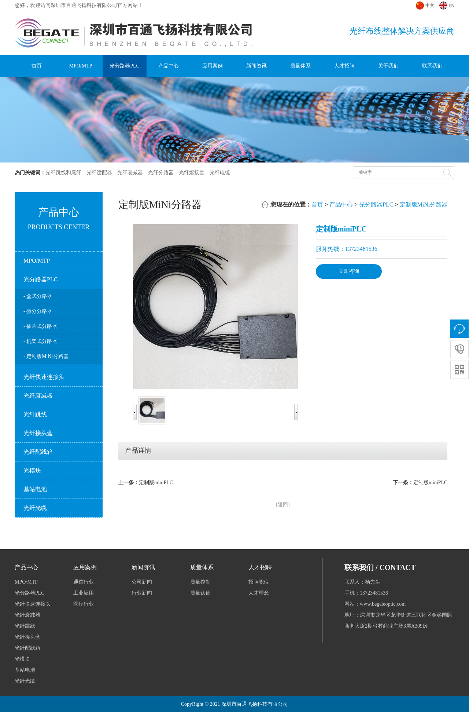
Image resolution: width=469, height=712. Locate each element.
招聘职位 (258, 582)
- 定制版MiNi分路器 (46, 356)
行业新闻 (142, 593)
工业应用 (83, 593)
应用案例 (212, 66)
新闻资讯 (256, 66)
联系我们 (432, 66)
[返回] (282, 504)
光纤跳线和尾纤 (63, 172)
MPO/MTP (80, 66)
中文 (429, 5)
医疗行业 (83, 604)
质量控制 (200, 582)
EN (451, 5)
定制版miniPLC (156, 482)
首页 (37, 66)
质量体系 (300, 66)
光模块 (32, 470)
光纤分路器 (161, 172)
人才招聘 (344, 66)
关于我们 (388, 66)
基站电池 (35, 489)
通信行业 (83, 582)
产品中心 (168, 66)
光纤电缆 (220, 172)
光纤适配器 (99, 172)
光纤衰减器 (130, 172)
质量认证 (200, 593)
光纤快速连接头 (43, 377)
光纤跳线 (35, 414)
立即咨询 (349, 271)
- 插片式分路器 (40, 326)
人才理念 (258, 593)
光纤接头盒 (38, 433)
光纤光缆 (35, 508)
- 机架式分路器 (40, 341)
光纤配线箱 (38, 452)
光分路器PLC (125, 66)
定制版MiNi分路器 (424, 204)
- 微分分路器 (37, 311)
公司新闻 (142, 582)
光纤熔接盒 (191, 172)
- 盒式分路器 (37, 296)
